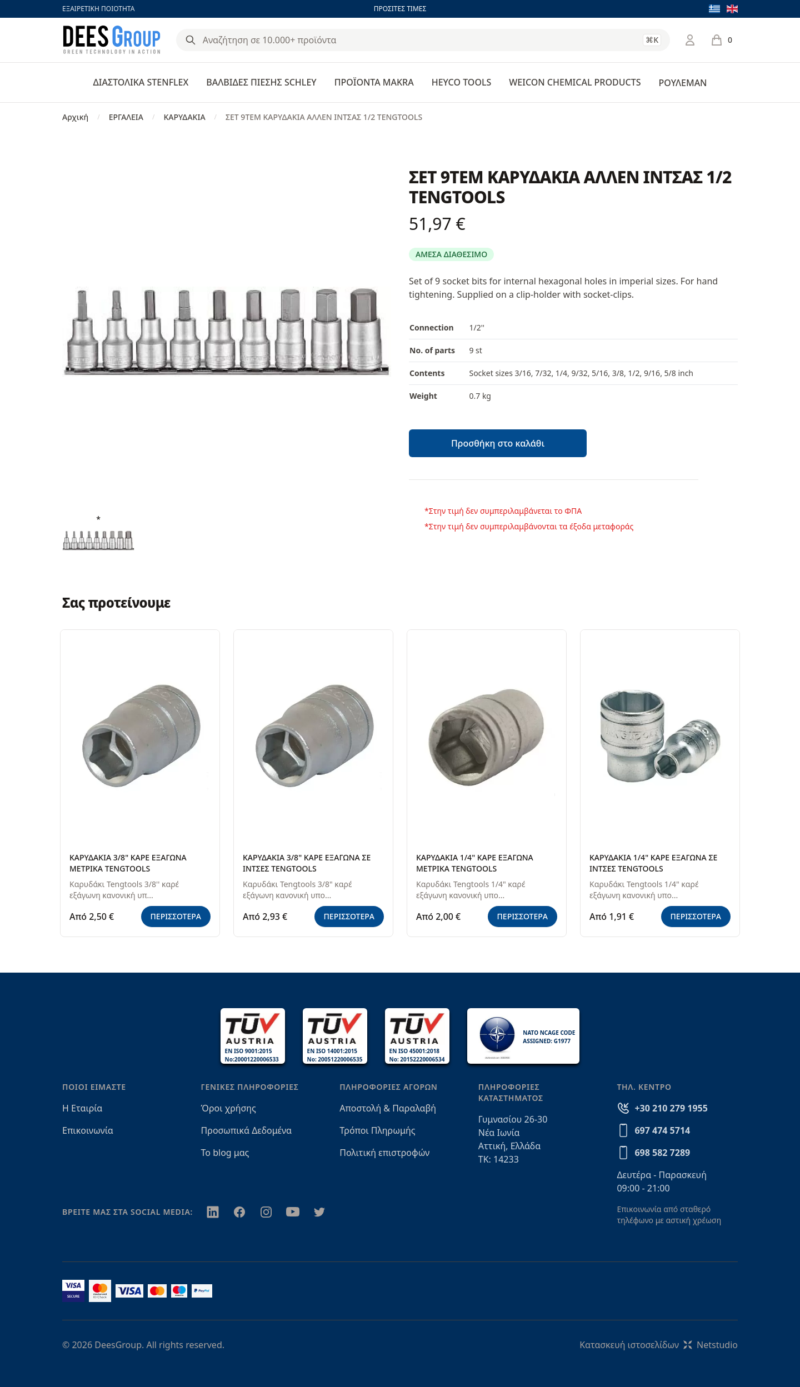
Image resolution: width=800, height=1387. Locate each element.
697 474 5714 (662, 1130)
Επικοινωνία (87, 1130)
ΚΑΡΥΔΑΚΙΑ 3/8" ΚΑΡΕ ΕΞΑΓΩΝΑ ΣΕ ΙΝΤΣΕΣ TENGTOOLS (307, 863)
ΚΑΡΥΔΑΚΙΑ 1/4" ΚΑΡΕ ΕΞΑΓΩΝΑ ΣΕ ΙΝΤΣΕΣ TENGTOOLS (653, 863)
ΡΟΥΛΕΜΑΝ (682, 83)
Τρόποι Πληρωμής (377, 1130)
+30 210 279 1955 (670, 1108)
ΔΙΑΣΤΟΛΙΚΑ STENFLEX (141, 82)
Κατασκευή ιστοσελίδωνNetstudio (658, 1345)
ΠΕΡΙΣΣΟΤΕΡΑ (176, 916)
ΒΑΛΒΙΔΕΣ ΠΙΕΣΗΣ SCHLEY (261, 82)
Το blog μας (225, 1152)
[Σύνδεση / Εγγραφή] (690, 40)
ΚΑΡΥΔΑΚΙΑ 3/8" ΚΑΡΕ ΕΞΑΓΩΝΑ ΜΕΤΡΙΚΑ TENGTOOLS (128, 863)
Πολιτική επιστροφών (384, 1152)
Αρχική (75, 117)
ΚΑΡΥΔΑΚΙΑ (184, 117)
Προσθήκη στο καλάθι (497, 443)
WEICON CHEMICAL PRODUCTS (575, 82)
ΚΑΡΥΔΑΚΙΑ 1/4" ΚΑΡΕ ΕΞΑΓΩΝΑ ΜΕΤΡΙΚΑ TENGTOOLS (474, 863)
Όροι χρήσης (228, 1108)
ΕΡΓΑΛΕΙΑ (126, 117)
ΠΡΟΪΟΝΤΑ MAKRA (374, 82)
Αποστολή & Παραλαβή (387, 1108)
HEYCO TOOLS (462, 82)
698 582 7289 (662, 1152)
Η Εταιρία (82, 1108)
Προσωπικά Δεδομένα (246, 1130)
